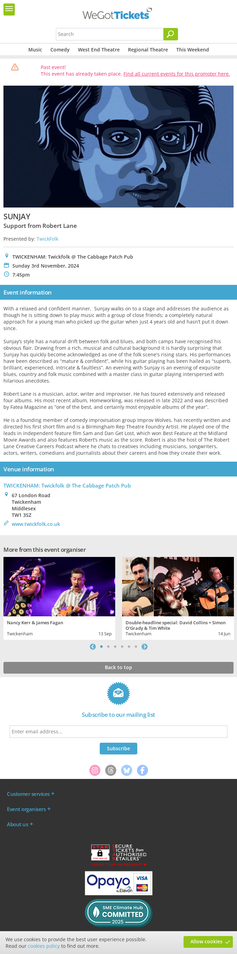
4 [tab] (122, 646)
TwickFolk (47, 238)
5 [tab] (129, 646)
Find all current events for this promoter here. (177, 73)
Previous (92, 646)
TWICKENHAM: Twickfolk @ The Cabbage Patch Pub (67, 485)
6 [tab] (136, 646)
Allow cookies (206, 941)
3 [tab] (115, 646)
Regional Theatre (148, 49)
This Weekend (192, 49)
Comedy (60, 49)
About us (17, 824)
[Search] (171, 34)
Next (144, 646)
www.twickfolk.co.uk (36, 524)
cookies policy (44, 946)
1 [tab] (101, 646)
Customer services (28, 793)
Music (35, 49)
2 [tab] (108, 646)
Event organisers (26, 809)
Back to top (118, 667)
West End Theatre (99, 49)
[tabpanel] (59, 597)
